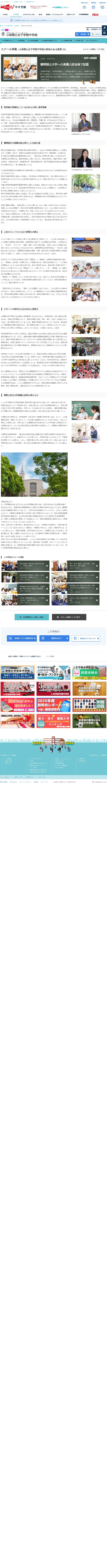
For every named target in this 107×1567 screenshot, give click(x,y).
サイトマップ (44, 782)
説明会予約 (82, 761)
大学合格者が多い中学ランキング (38, 763)
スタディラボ (41, 777)
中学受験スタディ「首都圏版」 (98, 755)
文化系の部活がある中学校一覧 (37, 772)
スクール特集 (33, 767)
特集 (32, 761)
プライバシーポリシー (25, 782)
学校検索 (17, 25)
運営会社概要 (3, 782)
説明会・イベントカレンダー (63, 759)
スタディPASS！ (59, 767)
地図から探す (8, 761)
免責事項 (36, 782)
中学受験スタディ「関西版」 (9, 755)
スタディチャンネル (36, 759)
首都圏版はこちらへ (61, 7)
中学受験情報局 (59, 763)
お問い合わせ (13, 782)
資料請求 (81, 759)
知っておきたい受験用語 (60, 765)
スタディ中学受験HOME (7, 25)
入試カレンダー (59, 761)
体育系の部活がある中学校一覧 (37, 769)
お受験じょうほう (18, 1)
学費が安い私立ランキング (36, 765)
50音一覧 (7, 763)
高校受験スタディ (30, 1)
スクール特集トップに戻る (94, 49)
